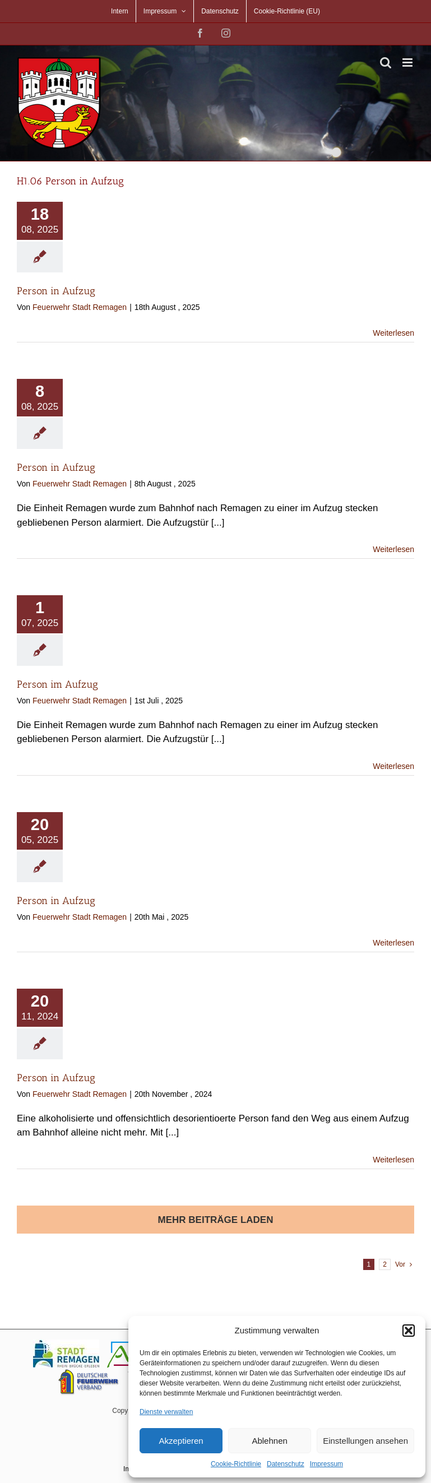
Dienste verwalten (166, 1412)
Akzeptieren (181, 1440)
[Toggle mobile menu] (408, 62)
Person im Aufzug (57, 684)
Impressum (326, 1464)
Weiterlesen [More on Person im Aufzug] (393, 766)
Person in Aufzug (56, 291)
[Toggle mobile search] (385, 62)
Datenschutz (285, 1464)
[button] (408, 1330)
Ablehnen (269, 1440)
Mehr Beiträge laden (216, 1220)
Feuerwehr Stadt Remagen (80, 307)
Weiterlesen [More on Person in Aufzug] (393, 332)
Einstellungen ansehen (365, 1440)
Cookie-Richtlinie (236, 1464)
